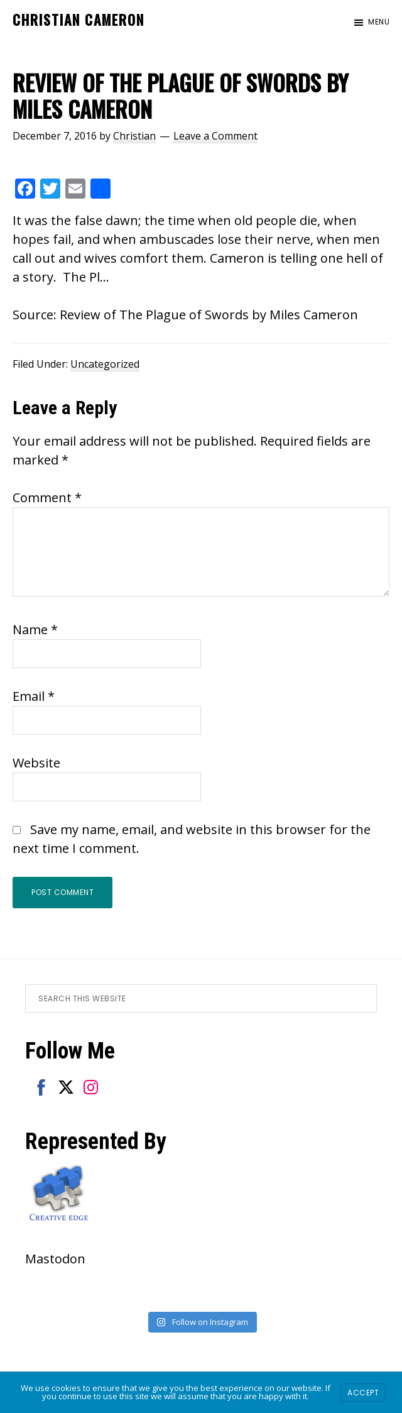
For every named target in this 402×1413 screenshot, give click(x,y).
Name (35, 629)
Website (36, 762)
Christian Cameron (78, 19)
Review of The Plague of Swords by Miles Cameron (209, 314)
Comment (47, 497)
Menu (378, 21)
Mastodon (55, 1258)
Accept (363, 1392)
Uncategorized (104, 364)
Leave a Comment (215, 136)
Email (34, 696)
